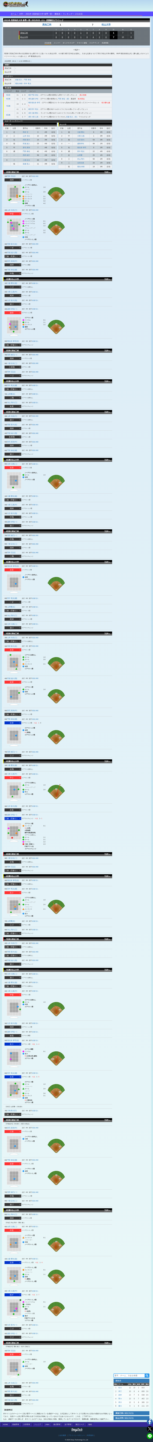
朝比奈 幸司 (81, 147)
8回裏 (8, 115)
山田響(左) (11, 394)
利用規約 (90, 1435)
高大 (120, 1402)
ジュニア (37, 1424)
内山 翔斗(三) (12, 402)
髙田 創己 (26, 155)
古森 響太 (81, 132)
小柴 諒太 (26, 160)
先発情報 (105, 43)
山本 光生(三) (12, 210)
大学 (21, 14)
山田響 (79, 155)
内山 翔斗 (81, 159)
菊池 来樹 (18, 83)
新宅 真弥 (26, 147)
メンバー (57, 43)
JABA (47, 1424)
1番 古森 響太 (33, 113)
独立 (80, 1424)
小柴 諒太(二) (12, 363)
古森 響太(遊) (12, 283)
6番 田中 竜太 (33, 109)
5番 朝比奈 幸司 (34, 103)
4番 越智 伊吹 (33, 99)
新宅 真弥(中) (12, 261)
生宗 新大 (81, 140)
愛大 (120, 1406)
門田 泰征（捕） (64, 99)
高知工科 (46, 24)
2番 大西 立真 (33, 117)
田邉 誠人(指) (12, 252)
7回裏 (8, 106)
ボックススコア (68, 43)
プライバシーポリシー (76, 1435)
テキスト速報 (82, 43)
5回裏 (8, 99)
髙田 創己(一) (12, 355)
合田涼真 (80, 163)
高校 (15, 1424)
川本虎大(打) (12, 1111)
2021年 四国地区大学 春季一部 (39, 14)
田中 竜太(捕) (12, 385)
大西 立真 (81, 136)
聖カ (120, 1398)
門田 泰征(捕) (12, 270)
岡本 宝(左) (11, 176)
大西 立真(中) (12, 292)
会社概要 (62, 1435)
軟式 (57, 1424)
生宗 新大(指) (12, 300)
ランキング (67, 14)
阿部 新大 (26, 140)
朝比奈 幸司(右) (13, 341)
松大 (120, 1388)
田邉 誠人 (26, 144)
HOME (5, 1424)
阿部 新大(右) (12, 244)
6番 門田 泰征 (33, 95)
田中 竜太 (27, 83)
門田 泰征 (27, 80)
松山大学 (106, 24)
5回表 (8, 95)
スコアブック (94, 43)
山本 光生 (26, 136)
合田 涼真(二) (12, 464)
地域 (90, 1424)
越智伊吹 (80, 144)
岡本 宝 (25, 132)
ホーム (13, 14)
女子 (68, 1424)
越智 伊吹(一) (12, 309)
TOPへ (107, 172)
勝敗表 (57, 14)
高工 (120, 1391)
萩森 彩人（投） (72, 117)
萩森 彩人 (18, 80)
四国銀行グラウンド (54, 20)
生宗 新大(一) (12, 1325)
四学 (120, 1395)
